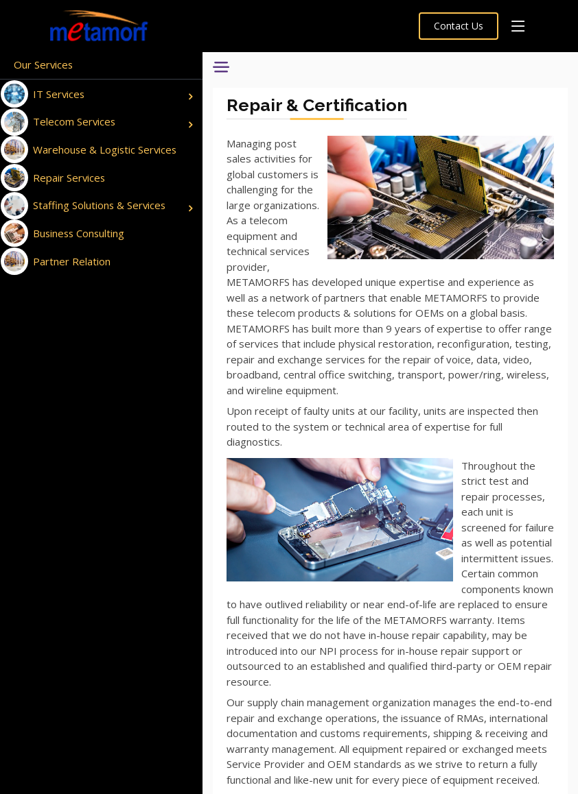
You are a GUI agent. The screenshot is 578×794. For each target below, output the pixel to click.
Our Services (45, 64)
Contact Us (458, 25)
